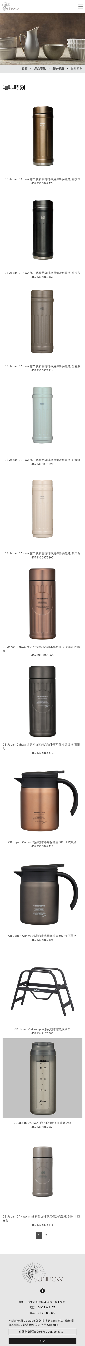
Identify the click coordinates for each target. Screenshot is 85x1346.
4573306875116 (42, 1224)
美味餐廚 (58, 68)
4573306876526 (42, 464)
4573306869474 (42, 183)
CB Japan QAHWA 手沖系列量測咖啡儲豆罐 (42, 1122)
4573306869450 (42, 277)
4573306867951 (42, 1127)
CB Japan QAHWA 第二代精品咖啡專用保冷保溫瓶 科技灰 (42, 272)
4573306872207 (42, 557)
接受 (42, 1341)
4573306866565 (42, 655)
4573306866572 (42, 752)
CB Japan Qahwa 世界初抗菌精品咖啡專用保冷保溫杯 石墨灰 (41, 746)
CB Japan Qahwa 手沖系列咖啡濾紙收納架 (42, 1029)
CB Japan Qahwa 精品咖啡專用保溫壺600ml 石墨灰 (42, 935)
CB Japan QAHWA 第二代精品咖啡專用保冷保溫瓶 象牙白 (42, 553)
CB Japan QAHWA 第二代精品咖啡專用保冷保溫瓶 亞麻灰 (42, 366)
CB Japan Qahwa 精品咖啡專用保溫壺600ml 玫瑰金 (42, 842)
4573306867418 (42, 846)
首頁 (25, 68)
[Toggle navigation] (80, 6)
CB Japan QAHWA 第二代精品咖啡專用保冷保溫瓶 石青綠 (42, 460)
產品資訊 (40, 68)
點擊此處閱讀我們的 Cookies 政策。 (42, 1331)
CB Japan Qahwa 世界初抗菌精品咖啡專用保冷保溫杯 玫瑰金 (41, 649)
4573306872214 (42, 370)
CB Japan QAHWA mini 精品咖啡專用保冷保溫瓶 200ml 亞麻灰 (41, 1218)
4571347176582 (42, 1033)
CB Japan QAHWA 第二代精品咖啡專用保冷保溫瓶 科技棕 (42, 179)
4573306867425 (42, 940)
